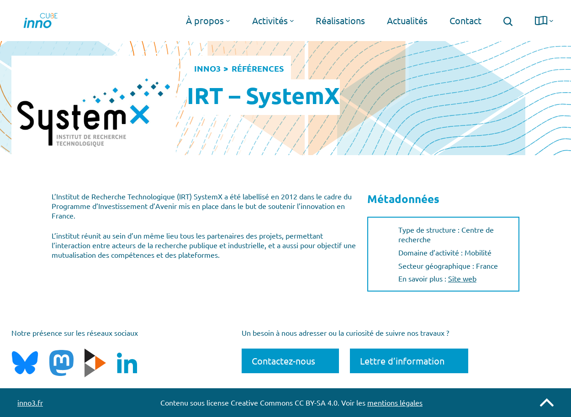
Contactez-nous (283, 360)
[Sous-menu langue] (551, 20)
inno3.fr (30, 402)
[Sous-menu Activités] (292, 20)
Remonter (547, 402)
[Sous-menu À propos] (228, 20)
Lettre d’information (402, 360)
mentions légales (395, 402)
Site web (462, 278)
